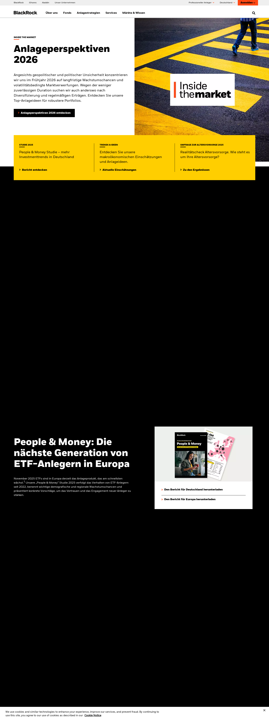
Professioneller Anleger (201, 3)
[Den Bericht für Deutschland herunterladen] (192, 490)
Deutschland (227, 3)
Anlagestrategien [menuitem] (88, 13)
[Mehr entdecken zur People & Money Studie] (33, 170)
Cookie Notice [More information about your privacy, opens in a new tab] (92, 717)
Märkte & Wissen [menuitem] (133, 13)
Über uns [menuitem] (52, 13)
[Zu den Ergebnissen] (194, 170)
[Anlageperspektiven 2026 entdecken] (44, 113)
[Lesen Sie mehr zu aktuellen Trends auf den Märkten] (118, 170)
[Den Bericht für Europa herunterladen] (188, 499)
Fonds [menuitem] (67, 13)
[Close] (264, 712)
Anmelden (248, 3)
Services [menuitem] (111, 13)
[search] (253, 13)
